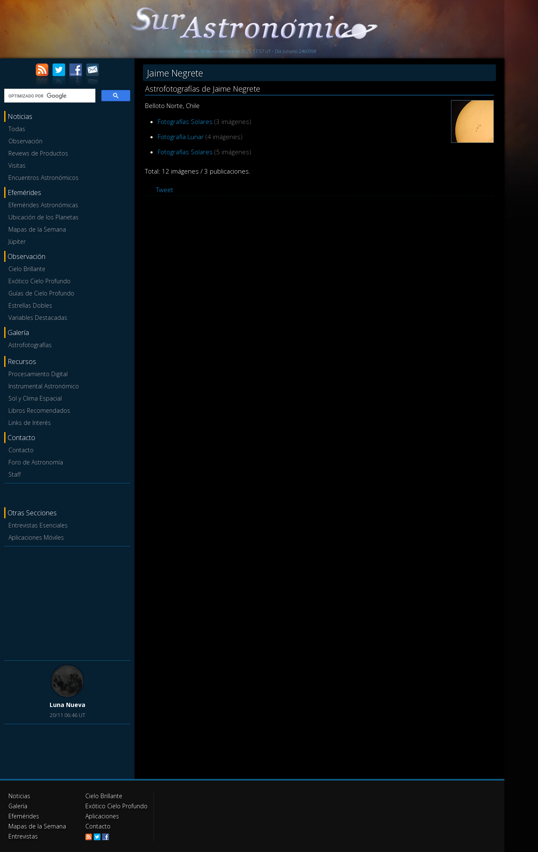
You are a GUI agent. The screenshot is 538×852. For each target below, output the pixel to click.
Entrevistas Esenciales (38, 525)
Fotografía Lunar (181, 136)
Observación (25, 141)
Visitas (17, 165)
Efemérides (23, 816)
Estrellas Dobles (30, 305)
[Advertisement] (67, 601)
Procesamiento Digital (38, 374)
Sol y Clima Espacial (35, 398)
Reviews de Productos (38, 153)
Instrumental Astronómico (43, 386)
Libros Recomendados (39, 410)
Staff (14, 474)
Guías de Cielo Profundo (41, 293)
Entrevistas (23, 836)
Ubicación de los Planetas (43, 217)
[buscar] (49, 95)
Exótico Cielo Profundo (39, 281)
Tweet (164, 189)
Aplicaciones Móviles (36, 537)
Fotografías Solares (185, 121)
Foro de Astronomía (35, 462)
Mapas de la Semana (37, 229)
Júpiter (17, 241)
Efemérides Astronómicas (43, 205)
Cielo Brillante (26, 269)
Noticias (19, 796)
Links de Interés (29, 423)
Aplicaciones (102, 816)
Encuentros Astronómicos (43, 178)
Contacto (21, 450)
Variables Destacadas (37, 318)
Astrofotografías (30, 345)
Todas (16, 129)
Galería (17, 806)
